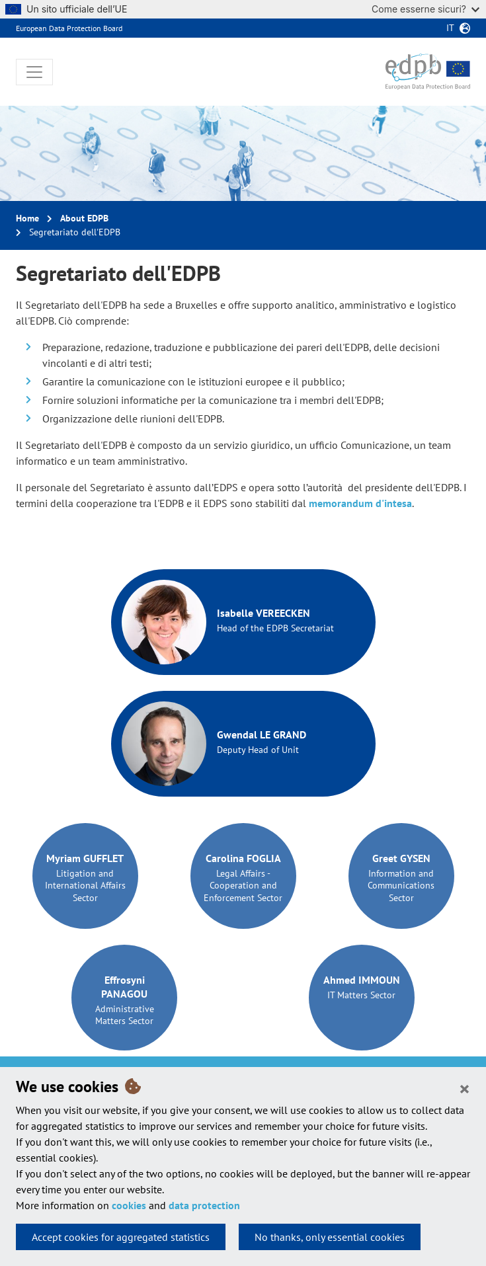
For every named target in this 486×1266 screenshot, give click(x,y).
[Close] (464, 1088)
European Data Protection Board (69, 28)
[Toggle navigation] (34, 72)
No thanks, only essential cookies (330, 1237)
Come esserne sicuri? (425, 9)
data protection (204, 1205)
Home (27, 218)
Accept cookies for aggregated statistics (121, 1237)
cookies (129, 1205)
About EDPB (84, 218)
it (450, 28)
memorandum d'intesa (360, 503)
